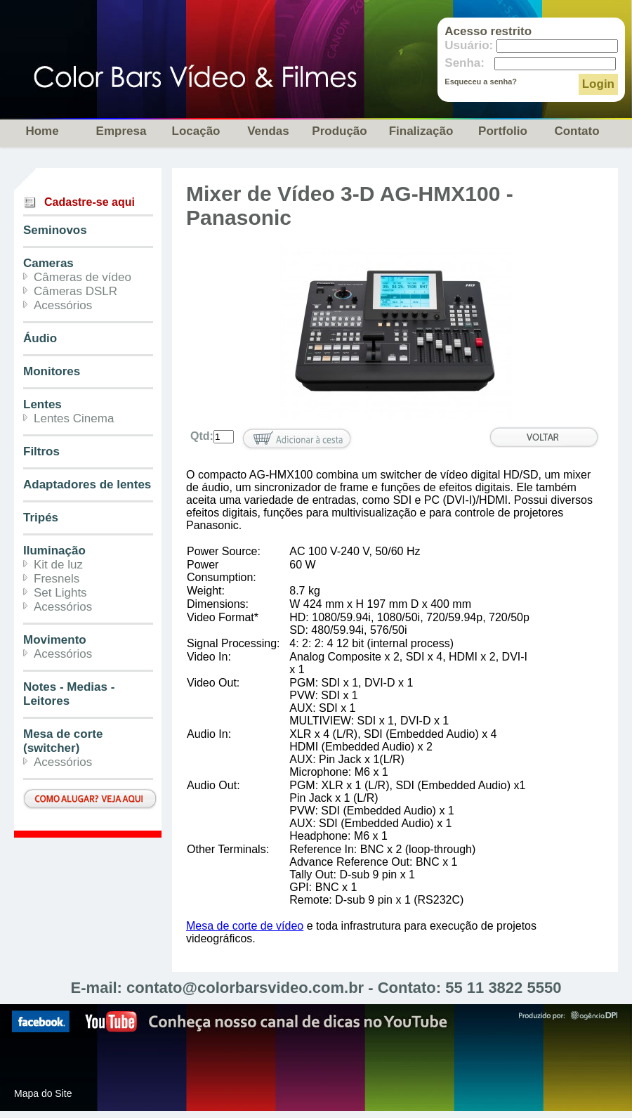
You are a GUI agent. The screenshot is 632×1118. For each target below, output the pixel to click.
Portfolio (502, 131)
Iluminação (54, 550)
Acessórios (63, 305)
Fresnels (56, 578)
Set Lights (60, 592)
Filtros (41, 451)
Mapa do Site (43, 1093)
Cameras (48, 263)
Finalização (421, 131)
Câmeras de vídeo (82, 277)
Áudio (40, 338)
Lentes (42, 404)
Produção (339, 131)
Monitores (51, 371)
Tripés (40, 517)
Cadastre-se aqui (89, 202)
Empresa (121, 131)
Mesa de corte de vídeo (244, 926)
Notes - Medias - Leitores (68, 694)
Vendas (268, 131)
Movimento (54, 639)
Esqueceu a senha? (481, 81)
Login (598, 84)
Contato (576, 131)
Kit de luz (58, 564)
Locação (196, 131)
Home (41, 131)
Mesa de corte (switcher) (63, 741)
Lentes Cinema (74, 418)
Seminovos (55, 230)
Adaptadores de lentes (87, 484)
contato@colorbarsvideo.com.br (245, 987)
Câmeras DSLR (75, 291)
